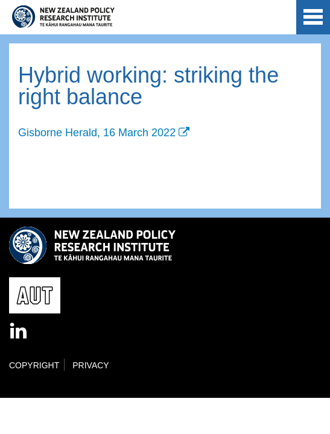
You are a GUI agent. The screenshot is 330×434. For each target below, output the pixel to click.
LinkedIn (19, 331)
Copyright (34, 365)
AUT (277, 19)
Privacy (90, 365)
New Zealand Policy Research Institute (63, 17)
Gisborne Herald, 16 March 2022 (97, 133)
